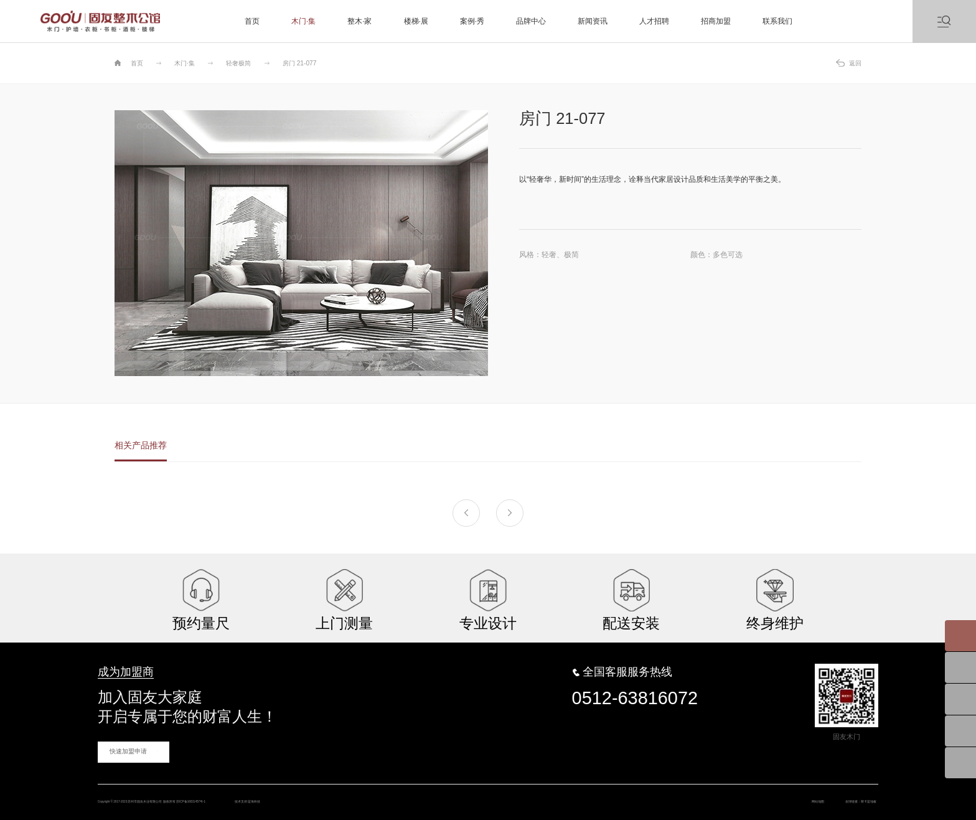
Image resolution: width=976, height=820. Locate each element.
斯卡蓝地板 (858, 793)
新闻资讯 (593, 21)
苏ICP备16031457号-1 (293, 793)
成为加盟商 (116, 664)
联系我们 (777, 21)
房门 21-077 (300, 63)
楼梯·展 (416, 21)
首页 (252, 21)
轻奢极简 (238, 63)
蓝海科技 (400, 793)
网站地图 (778, 793)
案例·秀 (472, 21)
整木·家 (359, 21)
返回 (855, 63)
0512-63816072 (635, 687)
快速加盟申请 (124, 740)
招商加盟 (716, 21)
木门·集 (303, 21)
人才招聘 (654, 21)
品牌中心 (531, 21)
